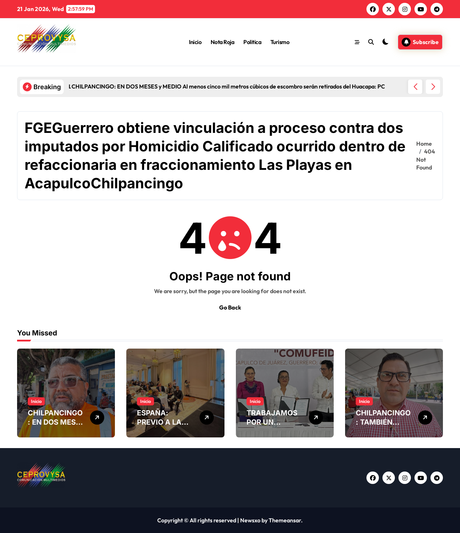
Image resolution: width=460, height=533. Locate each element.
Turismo (280, 41)
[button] (433, 87)
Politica (252, 41)
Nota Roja (222, 41)
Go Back (230, 307)
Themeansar (285, 520)
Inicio (195, 41)
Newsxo (250, 520)
